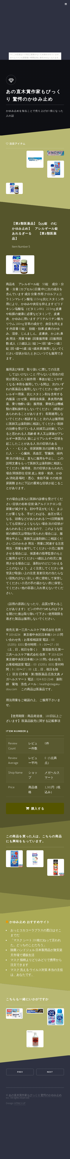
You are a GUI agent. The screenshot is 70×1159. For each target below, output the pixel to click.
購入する (37, 808)
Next (50, 1072)
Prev (20, 1072)
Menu (65, 4)
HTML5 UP (20, 1103)
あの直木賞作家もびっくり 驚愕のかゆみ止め (35, 1095)
